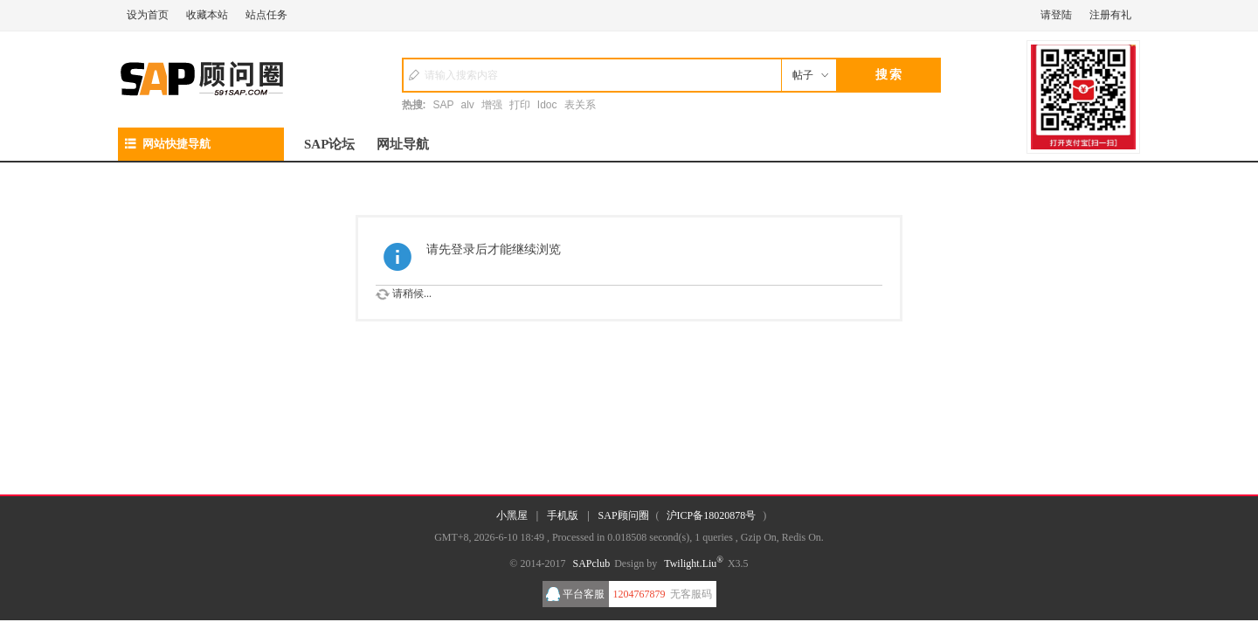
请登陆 (1056, 15)
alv (467, 105)
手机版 (562, 515)
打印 (519, 105)
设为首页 (148, 15)
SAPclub (591, 563)
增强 (491, 105)
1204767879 (639, 594)
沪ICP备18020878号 (712, 515)
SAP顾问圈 (623, 515)
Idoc (547, 105)
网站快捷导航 (168, 143)
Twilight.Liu (693, 563)
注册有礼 (1110, 15)
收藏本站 (207, 15)
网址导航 (403, 144)
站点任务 (266, 15)
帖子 (802, 75)
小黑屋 (512, 515)
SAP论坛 (329, 144)
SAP (443, 105)
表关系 (580, 105)
